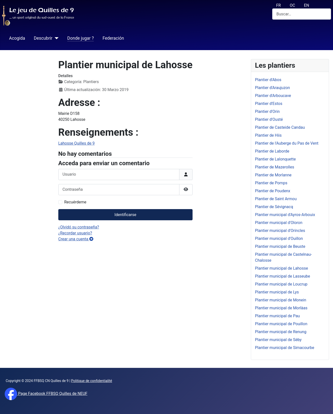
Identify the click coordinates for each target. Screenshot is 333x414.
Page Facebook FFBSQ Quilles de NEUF (52, 393)
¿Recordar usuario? (75, 233)
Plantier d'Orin (267, 111)
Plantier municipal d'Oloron (278, 222)
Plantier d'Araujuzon (272, 87)
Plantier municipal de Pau (277, 316)
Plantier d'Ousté (269, 119)
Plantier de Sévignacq (274, 206)
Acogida (17, 38)
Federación (113, 38)
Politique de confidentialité (91, 381)
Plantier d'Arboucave (273, 95)
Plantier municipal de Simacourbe (284, 347)
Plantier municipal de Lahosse (281, 268)
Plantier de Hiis (268, 135)
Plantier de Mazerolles (274, 167)
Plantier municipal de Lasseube (282, 276)
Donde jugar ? (80, 38)
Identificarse (125, 214)
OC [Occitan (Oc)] (292, 5)
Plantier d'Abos (268, 79)
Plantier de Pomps (271, 183)
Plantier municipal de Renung (280, 331)
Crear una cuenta (75, 239)
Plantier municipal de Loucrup (281, 284)
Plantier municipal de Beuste (280, 246)
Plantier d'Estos (268, 103)
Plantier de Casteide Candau (280, 127)
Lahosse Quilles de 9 (76, 143)
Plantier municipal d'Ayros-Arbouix (285, 214)
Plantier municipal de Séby (278, 339)
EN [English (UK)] (306, 5)
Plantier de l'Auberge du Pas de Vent (287, 143)
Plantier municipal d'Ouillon (279, 238)
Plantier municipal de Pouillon (281, 323)
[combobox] (301, 14)
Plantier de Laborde (272, 151)
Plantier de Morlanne (273, 175)
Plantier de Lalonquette (275, 159)
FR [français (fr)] (278, 5)
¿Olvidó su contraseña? (78, 227)
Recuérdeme (75, 202)
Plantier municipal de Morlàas (281, 308)
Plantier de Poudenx (272, 191)
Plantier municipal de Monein (280, 300)
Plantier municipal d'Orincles (280, 230)
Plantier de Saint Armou (276, 198)
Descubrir (43, 38)
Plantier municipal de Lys (277, 292)
